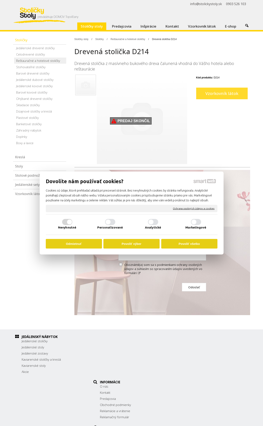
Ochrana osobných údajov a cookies (193, 208)
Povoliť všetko (189, 243)
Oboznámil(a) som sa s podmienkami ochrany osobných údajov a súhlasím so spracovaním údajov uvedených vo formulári (163, 269)
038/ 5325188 (191, 359)
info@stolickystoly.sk (195, 368)
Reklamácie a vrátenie (117, 366)
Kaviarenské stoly (34, 366)
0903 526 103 (191, 363)
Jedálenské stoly (33, 347)
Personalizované (110, 227)
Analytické (153, 227)
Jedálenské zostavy (35, 353)
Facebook (188, 374)
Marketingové (195, 227)
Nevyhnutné (67, 227)
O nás (106, 341)
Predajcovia (110, 353)
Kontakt (107, 347)
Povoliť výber (131, 243)
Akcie (25, 372)
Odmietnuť (74, 243)
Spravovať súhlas (211, 420)
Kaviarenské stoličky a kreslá (41, 359)
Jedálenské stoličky (35, 341)
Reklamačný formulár (116, 372)
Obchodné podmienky (117, 359)
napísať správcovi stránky (141, 420)
